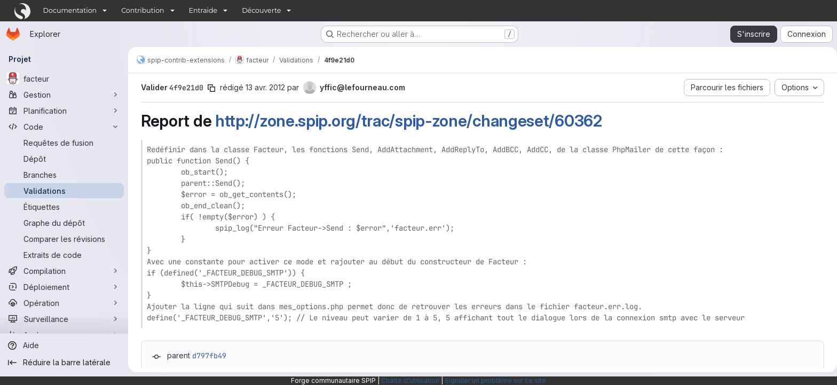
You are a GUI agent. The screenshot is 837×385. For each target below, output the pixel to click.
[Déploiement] (64, 286)
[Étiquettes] (64, 206)
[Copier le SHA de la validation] (209, 88)
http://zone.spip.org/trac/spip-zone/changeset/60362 (406, 120)
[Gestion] (64, 94)
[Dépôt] (64, 158)
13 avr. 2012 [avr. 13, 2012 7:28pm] (263, 87)
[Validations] (64, 190)
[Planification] (64, 110)
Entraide (203, 10)
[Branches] (64, 174)
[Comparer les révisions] (64, 238)
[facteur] (64, 78)
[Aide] (64, 345)
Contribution (142, 10)
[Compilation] (64, 270)
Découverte (261, 10)
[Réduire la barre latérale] (64, 362)
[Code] (64, 126)
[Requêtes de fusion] (64, 142)
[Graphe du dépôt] (64, 222)
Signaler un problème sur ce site (495, 380)
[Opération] (64, 302)
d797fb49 (207, 355)
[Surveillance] (64, 318)
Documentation (70, 10)
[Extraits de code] (64, 254)
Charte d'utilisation (410, 380)
